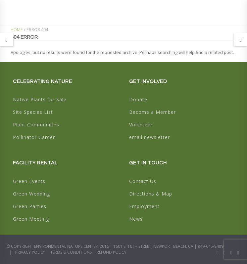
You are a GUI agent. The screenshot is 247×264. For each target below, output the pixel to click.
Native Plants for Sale (40, 99)
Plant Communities (36, 124)
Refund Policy (111, 252)
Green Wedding (31, 194)
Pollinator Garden (34, 137)
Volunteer (141, 124)
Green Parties (29, 206)
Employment (144, 206)
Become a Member (152, 112)
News (136, 219)
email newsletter (149, 137)
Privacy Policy (30, 252)
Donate (138, 99)
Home (17, 29)
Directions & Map (150, 194)
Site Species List (33, 112)
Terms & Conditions (71, 252)
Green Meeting (31, 219)
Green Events (29, 181)
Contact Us (142, 181)
